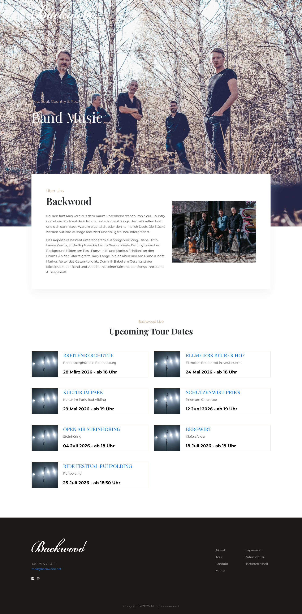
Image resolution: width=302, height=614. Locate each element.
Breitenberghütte (88, 355)
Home (138, 10)
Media (220, 571)
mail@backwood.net (46, 569)
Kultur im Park (83, 392)
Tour (176, 10)
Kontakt (197, 10)
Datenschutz (254, 557)
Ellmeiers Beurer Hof (215, 355)
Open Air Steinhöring (91, 429)
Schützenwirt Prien (213, 392)
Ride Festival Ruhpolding (97, 466)
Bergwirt (198, 429)
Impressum (254, 550)
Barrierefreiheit (256, 564)
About (157, 10)
